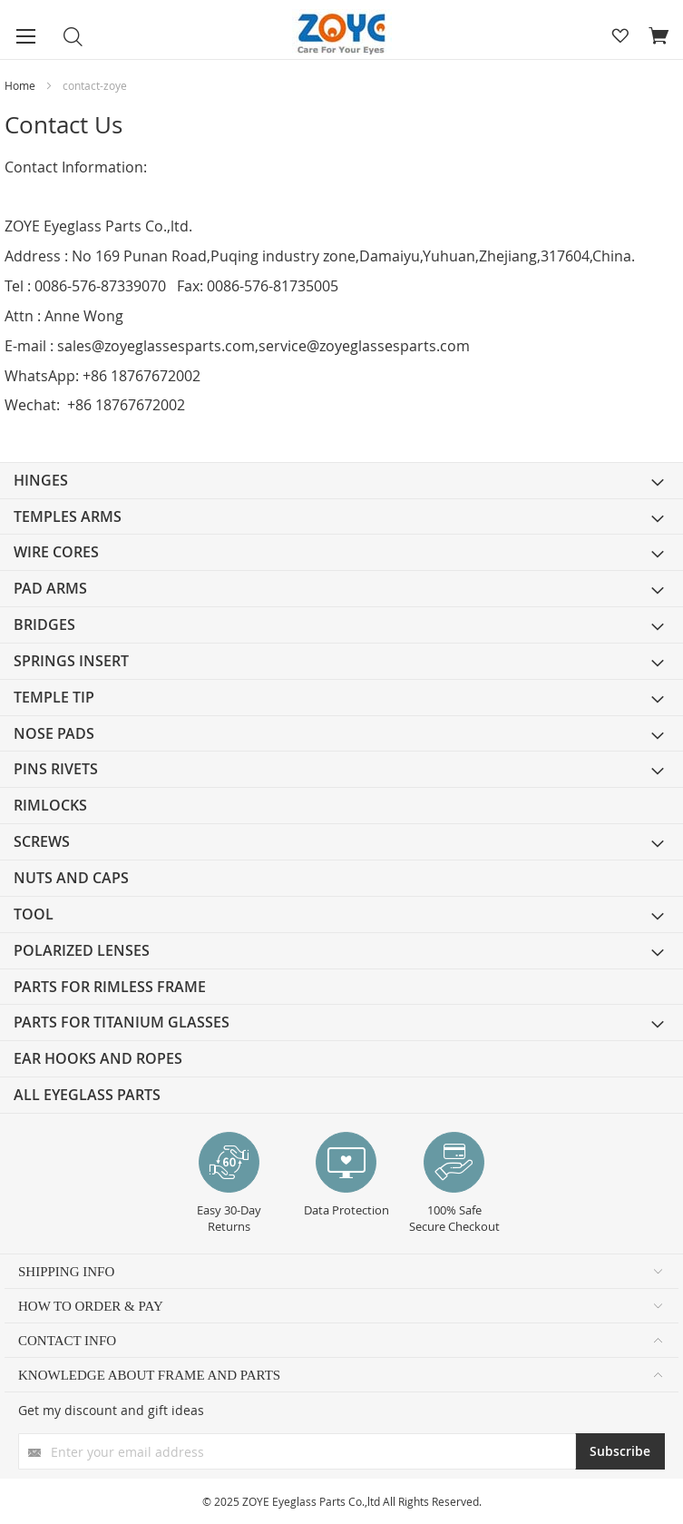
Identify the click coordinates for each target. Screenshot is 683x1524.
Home (21, 85)
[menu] (341, 787)
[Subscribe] (620, 1451)
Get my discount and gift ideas (111, 1410)
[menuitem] (341, 480)
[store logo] (341, 34)
